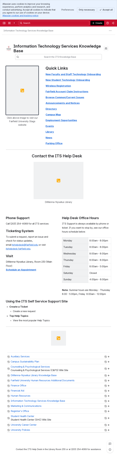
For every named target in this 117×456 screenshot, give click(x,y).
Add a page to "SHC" (108, 418)
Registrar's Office (20, 411)
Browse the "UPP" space (105, 430)
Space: (8, 357)
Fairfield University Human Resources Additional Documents (42, 380)
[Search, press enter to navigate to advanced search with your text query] (54, 23)
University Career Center (24, 424)
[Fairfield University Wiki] (15, 23)
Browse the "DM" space (105, 406)
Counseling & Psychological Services (30, 366)
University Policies (20, 429)
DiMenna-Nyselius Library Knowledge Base (34, 375)
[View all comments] (110, 443)
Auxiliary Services (20, 356)
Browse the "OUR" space (105, 411)
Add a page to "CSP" (108, 362)
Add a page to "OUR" (108, 411)
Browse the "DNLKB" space (105, 375)
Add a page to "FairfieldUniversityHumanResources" (108, 381)
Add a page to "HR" (108, 396)
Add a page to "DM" (108, 406)
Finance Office (18, 385)
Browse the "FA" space (105, 391)
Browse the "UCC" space (105, 425)
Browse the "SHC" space (105, 418)
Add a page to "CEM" (108, 357)
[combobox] (26, 57)
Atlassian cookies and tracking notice (20, 15)
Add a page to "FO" (108, 386)
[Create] (97, 23)
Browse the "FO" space (105, 386)
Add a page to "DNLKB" (108, 375)
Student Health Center (22, 416)
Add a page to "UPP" (108, 430)
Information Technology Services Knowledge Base (38, 400)
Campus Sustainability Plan (25, 361)
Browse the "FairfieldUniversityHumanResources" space (105, 381)
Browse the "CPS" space (105, 369)
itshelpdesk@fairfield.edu (25, 244)
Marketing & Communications (26, 405)
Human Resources (20, 395)
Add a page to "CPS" (108, 369)
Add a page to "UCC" (108, 425)
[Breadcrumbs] (28, 30)
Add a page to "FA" (108, 391)
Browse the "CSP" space (105, 362)
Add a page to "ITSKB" (108, 401)
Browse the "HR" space (105, 396)
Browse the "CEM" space (105, 357)
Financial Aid (17, 390)
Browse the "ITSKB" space (105, 401)
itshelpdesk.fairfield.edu (18, 248)
